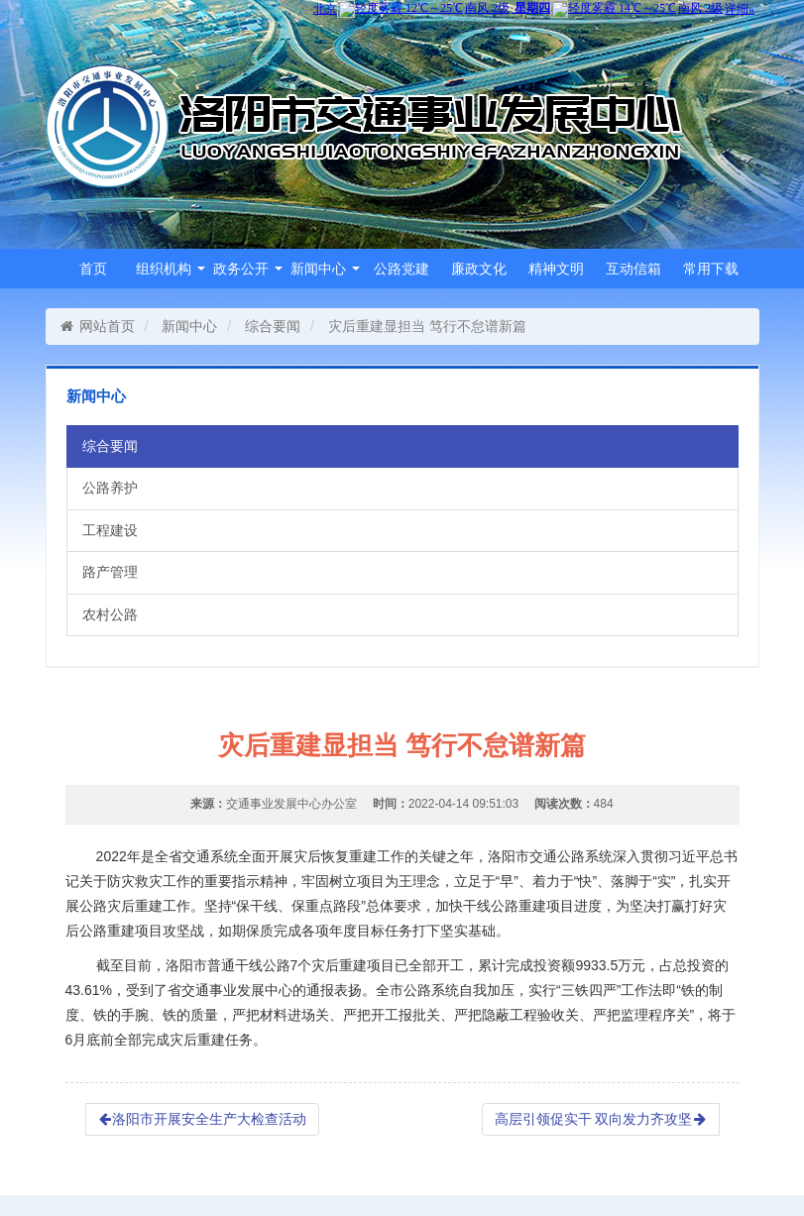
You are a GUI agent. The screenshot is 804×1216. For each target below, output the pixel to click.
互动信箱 (633, 268)
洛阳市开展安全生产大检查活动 (202, 1119)
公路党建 (401, 268)
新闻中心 (325, 268)
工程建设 (110, 530)
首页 (93, 268)
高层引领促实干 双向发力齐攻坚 (601, 1119)
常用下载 (711, 268)
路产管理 (110, 572)
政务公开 (248, 268)
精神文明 (556, 268)
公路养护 (110, 488)
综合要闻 (272, 326)
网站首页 (97, 326)
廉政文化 (479, 268)
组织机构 (170, 268)
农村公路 (110, 614)
